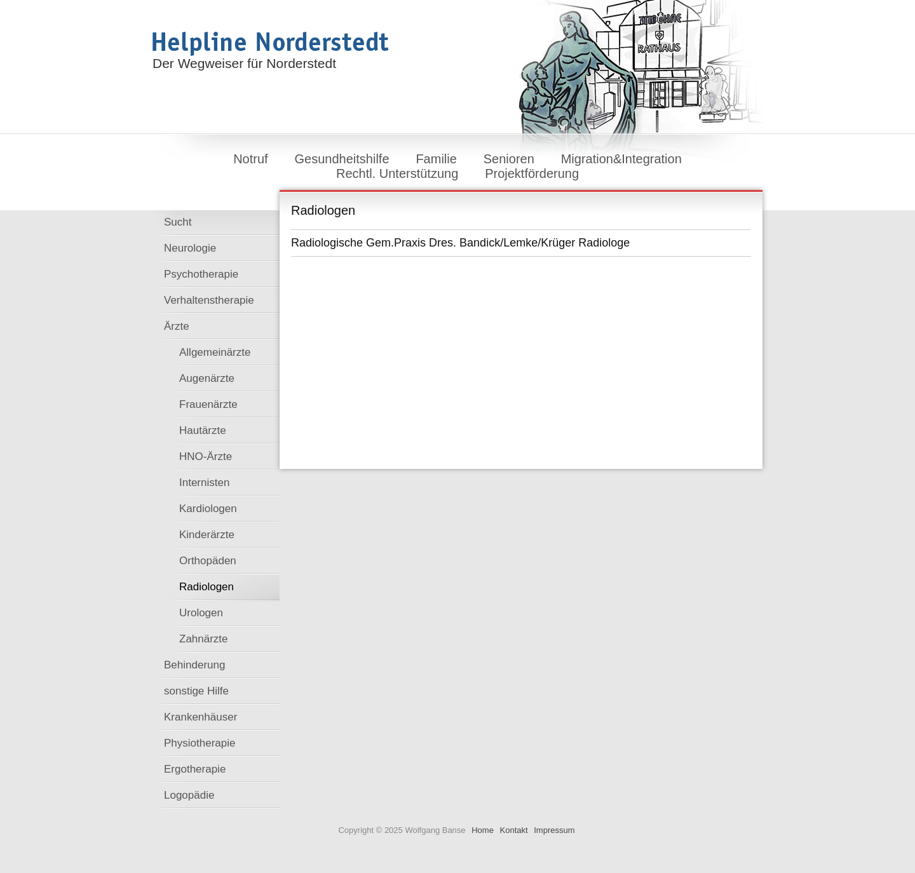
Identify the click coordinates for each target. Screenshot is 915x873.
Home (482, 830)
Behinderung (194, 665)
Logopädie (189, 795)
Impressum (554, 830)
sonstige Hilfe (196, 691)
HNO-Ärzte (205, 456)
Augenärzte (206, 378)
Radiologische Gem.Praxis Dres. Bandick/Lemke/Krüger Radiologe (460, 242)
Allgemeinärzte (214, 352)
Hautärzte (202, 430)
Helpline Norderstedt (270, 44)
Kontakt (514, 830)
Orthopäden (207, 561)
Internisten (204, 483)
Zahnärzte (203, 639)
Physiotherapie (199, 743)
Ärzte (176, 326)
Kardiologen (208, 509)
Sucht (177, 222)
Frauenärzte (208, 404)
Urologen (201, 613)
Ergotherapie (195, 769)
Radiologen (206, 587)
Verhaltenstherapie (209, 300)
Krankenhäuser (200, 717)
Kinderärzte (206, 535)
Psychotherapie (201, 274)
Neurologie (190, 248)
